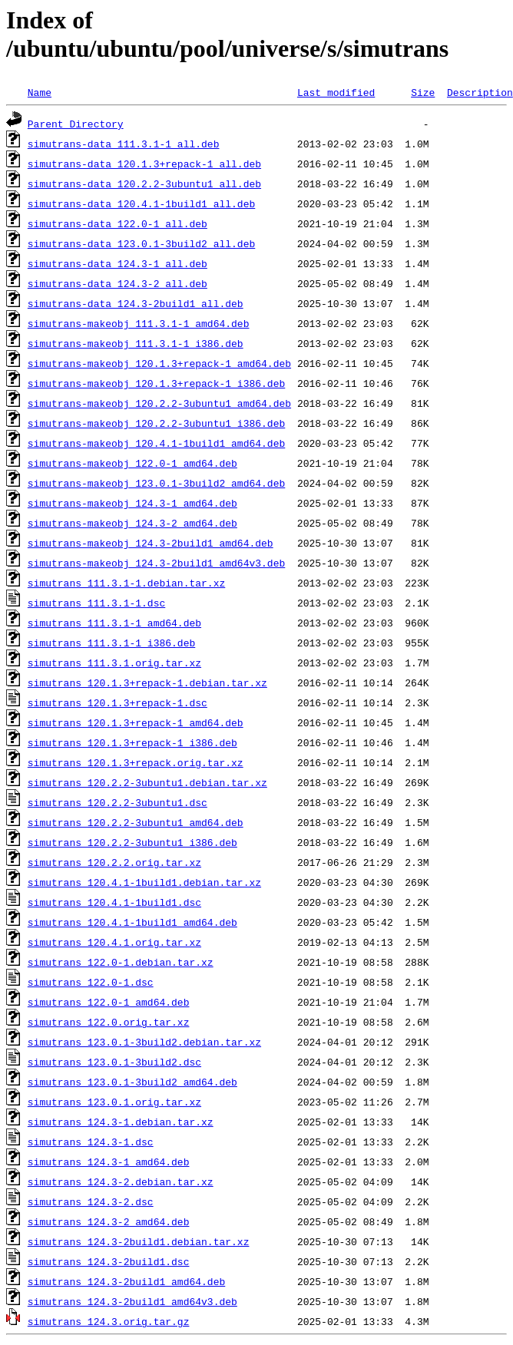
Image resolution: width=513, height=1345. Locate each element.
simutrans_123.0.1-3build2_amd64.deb (132, 1082)
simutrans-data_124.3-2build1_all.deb (135, 303)
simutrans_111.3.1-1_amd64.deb (114, 623)
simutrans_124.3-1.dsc (91, 1141)
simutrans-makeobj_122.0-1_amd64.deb (132, 463)
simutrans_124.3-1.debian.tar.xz (120, 1122)
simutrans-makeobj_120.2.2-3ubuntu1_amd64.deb (159, 403)
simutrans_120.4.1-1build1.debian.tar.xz (144, 882)
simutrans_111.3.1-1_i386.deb (111, 642)
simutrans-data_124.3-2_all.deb (117, 283)
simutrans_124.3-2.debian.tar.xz (120, 1181)
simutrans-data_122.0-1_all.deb (117, 223)
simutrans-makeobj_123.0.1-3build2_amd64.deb (156, 483)
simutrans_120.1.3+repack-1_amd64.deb (135, 722)
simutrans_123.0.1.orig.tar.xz (114, 1102)
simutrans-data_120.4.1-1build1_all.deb (141, 203)
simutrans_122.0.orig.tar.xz (109, 1022)
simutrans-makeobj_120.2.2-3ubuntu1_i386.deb (156, 423)
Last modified (336, 92)
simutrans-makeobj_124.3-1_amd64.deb (132, 503)
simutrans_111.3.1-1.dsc (96, 603)
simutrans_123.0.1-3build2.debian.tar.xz (144, 1042)
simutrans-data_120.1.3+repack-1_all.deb (144, 163)
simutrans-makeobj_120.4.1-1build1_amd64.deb (156, 443)
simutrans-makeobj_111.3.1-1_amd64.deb (139, 323)
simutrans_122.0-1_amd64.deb (109, 1002)
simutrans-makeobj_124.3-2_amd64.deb (132, 523)
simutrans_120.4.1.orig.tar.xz (114, 942)
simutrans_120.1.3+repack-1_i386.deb (132, 742)
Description (480, 92)
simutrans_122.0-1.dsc (91, 982)
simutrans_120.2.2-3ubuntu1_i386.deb (132, 842)
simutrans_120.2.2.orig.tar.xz (114, 862)
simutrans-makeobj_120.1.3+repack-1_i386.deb (156, 383)
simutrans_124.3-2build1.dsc (109, 1261)
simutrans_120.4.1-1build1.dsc (114, 902)
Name (39, 92)
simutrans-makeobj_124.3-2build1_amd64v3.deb (156, 563)
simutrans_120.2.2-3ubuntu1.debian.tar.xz (147, 782)
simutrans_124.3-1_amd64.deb (109, 1161)
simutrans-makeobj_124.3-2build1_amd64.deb (150, 543)
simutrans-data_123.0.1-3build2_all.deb (141, 243)
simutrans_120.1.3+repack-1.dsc (117, 702)
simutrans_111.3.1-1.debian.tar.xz (126, 583)
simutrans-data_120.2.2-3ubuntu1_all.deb (144, 183)
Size (423, 92)
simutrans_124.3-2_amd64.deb (109, 1221)
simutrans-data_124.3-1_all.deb (117, 263)
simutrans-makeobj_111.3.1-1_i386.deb (135, 343)
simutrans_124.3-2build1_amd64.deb (126, 1281)
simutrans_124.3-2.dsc (91, 1201)
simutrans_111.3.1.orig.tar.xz (114, 662)
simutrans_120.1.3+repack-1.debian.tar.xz (147, 682)
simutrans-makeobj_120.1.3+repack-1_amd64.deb (159, 363)
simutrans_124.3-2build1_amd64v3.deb (132, 1301)
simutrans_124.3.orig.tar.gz (109, 1321)
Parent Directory (76, 124)
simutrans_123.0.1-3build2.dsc (114, 1062)
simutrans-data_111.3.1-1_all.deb (124, 143)
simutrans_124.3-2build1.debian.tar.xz (139, 1241)
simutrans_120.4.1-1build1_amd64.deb (132, 922)
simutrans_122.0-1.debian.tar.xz (120, 962)
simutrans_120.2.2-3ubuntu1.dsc (117, 802)
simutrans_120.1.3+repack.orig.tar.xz (135, 762)
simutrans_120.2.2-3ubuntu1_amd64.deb (135, 822)
